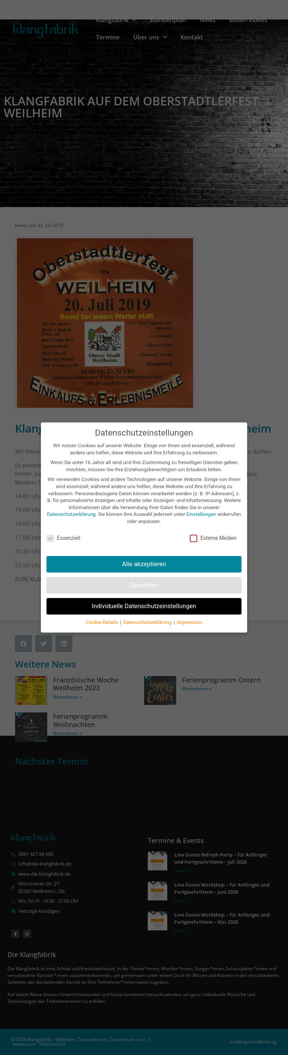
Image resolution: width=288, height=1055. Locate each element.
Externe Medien (213, 528)
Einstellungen (201, 505)
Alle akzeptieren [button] (144, 554)
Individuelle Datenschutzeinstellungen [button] (144, 596)
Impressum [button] (189, 613)
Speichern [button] (144, 575)
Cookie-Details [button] (102, 613)
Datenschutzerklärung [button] (148, 613)
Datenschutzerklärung (71, 505)
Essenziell (63, 528)
